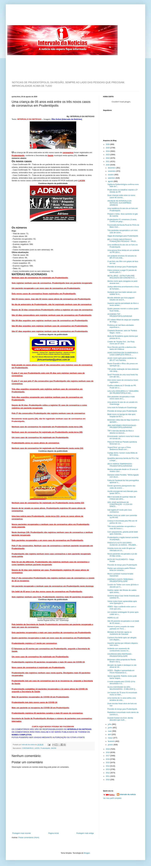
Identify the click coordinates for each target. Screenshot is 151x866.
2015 (108, 763)
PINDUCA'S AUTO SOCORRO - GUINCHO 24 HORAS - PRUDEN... (122, 544)
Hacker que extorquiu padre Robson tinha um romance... (121, 569)
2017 (108, 756)
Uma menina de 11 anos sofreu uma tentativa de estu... (121, 699)
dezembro (112, 168)
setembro (112, 178)
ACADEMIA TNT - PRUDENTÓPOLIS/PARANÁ (119, 315)
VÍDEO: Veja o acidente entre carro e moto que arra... (121, 608)
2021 (108, 161)
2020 (108, 165)
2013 (108, 769)
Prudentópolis (45, 748)
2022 (108, 158)
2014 (108, 766)
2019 (108, 749)
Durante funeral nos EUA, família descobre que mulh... (120, 719)
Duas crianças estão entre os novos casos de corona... (121, 196)
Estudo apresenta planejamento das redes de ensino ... (121, 487)
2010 (108, 780)
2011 (108, 776)
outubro (111, 175)
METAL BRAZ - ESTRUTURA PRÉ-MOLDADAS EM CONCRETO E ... (121, 277)
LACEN (37, 748)
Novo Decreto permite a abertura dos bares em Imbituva (121, 348)
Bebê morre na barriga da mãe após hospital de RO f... (121, 415)
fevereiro (111, 741)
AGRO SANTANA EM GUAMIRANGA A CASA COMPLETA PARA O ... (122, 354)
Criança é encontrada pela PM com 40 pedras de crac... (122, 522)
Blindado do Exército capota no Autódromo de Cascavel (119, 633)
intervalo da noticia (28, 744)
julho (110, 724)
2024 (108, 151)
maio (110, 731)
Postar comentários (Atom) (28, 837)
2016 (108, 759)
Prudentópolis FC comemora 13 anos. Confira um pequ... (122, 220)
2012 (108, 773)
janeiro (111, 745)
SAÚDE (53, 748)
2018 (108, 752)
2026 (108, 144)
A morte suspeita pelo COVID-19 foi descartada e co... (121, 683)
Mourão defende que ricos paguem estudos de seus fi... (120, 299)
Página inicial (53, 833)
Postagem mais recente (21, 833)
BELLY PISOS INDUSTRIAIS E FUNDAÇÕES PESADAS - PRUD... (122, 240)
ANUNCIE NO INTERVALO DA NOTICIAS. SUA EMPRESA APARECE (119, 203)
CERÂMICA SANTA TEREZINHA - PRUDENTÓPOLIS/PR (120, 580)
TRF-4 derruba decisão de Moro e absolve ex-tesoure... (120, 432)
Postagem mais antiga (85, 833)
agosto (111, 181)
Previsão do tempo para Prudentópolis (122, 267)
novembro (112, 171)
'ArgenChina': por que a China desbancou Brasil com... (119, 448)
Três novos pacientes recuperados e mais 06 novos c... (121, 527)
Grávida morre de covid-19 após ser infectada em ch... (121, 549)
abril (110, 734)
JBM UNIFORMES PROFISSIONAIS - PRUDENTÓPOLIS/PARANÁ (122, 426)
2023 (108, 155)
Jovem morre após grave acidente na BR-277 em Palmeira (121, 359)
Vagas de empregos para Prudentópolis (122, 236)
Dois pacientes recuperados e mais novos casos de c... (121, 398)
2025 (108, 148)
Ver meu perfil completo (112, 798)
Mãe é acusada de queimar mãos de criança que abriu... (121, 498)
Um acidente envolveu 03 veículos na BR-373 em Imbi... (121, 257)
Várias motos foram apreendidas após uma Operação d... (122, 602)
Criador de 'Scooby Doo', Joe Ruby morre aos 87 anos (121, 343)
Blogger (87, 853)
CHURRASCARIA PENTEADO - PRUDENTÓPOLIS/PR (119, 655)
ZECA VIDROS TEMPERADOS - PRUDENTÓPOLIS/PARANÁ (120, 465)
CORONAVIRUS (28, 748)
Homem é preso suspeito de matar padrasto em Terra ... (120, 628)
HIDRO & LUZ (112, 618)
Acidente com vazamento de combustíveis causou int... (118, 650)
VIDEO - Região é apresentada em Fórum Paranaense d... (120, 671)
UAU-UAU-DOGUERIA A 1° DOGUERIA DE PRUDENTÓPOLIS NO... (123, 392)
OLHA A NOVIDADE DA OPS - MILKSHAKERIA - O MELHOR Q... (121, 688)
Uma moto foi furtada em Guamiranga (122, 408)
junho (110, 728)
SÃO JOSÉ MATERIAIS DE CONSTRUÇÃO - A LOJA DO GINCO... (119, 504)
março (110, 738)
